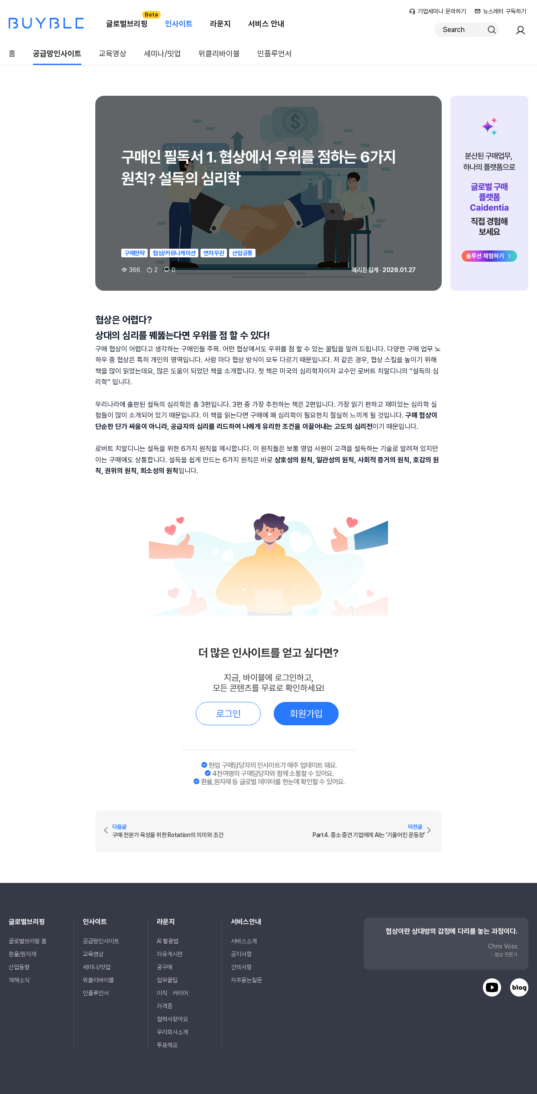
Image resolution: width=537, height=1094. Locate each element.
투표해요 (167, 1045)
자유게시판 (170, 954)
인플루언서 (274, 53)
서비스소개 (244, 941)
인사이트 (179, 23)
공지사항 (241, 954)
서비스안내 (246, 922)
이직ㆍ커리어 (172, 993)
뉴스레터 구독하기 (500, 11)
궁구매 (164, 967)
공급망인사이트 (57, 53)
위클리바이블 (219, 53)
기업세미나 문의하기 (437, 11)
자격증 (164, 1006)
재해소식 (19, 980)
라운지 (220, 23)
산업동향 (19, 967)
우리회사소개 (172, 1032)
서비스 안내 (266, 23)
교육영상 (112, 53)
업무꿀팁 (167, 980)
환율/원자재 (22, 954)
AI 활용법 (167, 941)
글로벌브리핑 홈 (27, 941)
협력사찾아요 (172, 1019)
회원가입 (306, 713)
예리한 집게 (365, 269)
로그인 (228, 713)
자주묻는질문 (246, 980)
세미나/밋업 (162, 53)
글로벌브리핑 (131, 19)
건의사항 (241, 967)
